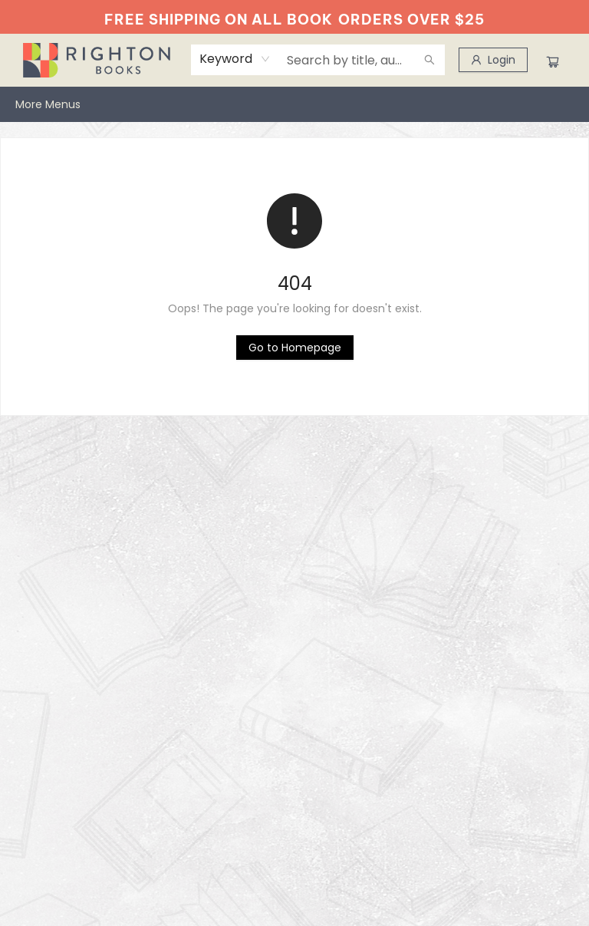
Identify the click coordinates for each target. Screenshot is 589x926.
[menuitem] (31, 104)
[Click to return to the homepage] (295, 347)
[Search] (429, 59)
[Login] (493, 60)
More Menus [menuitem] (538, 104)
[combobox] (235, 59)
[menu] (294, 104)
